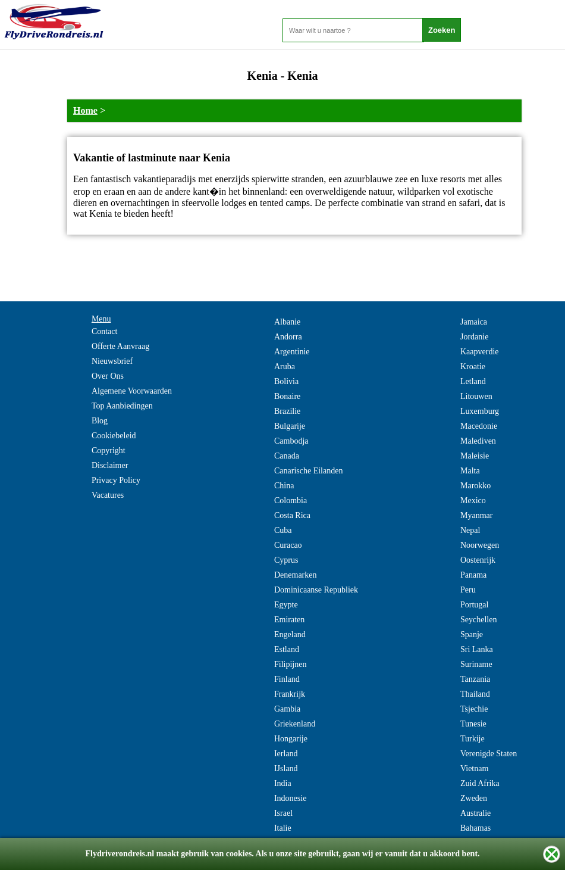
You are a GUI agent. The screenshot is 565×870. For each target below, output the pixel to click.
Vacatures (108, 495)
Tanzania (475, 679)
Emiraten (289, 619)
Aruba (284, 366)
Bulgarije (289, 426)
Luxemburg (479, 411)
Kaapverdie (479, 351)
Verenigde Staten (488, 753)
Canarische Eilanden (308, 470)
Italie (282, 828)
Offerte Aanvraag (120, 346)
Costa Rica (292, 515)
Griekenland (294, 723)
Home (85, 110)
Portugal (474, 604)
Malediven (478, 440)
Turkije (472, 738)
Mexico (473, 500)
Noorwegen (479, 545)
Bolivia (286, 381)
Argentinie (292, 351)
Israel (283, 813)
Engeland (290, 634)
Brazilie (287, 411)
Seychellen (478, 619)
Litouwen (476, 396)
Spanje (471, 634)
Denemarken (295, 574)
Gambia (287, 708)
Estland (286, 649)
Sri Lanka (476, 649)
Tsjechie (474, 708)
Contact (105, 331)
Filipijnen (290, 664)
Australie (475, 813)
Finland (287, 679)
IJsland (286, 768)
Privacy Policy (116, 480)
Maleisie (474, 455)
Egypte (286, 604)
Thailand (475, 694)
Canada (286, 455)
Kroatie (472, 366)
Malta (470, 470)
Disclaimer (110, 465)
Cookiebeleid (114, 435)
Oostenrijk (477, 560)
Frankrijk (289, 694)
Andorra (288, 336)
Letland (473, 381)
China (284, 485)
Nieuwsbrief (112, 361)
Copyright (108, 450)
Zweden (473, 798)
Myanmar (476, 515)
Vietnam (474, 768)
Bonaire (287, 396)
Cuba (283, 530)
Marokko (475, 485)
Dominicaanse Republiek (316, 589)
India (282, 783)
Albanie (287, 321)
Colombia (290, 500)
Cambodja (291, 440)
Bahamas (475, 828)
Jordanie (474, 336)
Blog (100, 420)
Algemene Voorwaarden (132, 390)
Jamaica (473, 321)
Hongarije (290, 738)
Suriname (476, 664)
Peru (468, 589)
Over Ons (108, 376)
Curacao (288, 545)
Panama (473, 574)
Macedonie (478, 426)
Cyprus (286, 560)
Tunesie (473, 723)
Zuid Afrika (480, 783)
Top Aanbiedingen (122, 405)
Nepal (470, 530)
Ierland (286, 753)
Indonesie (290, 798)
